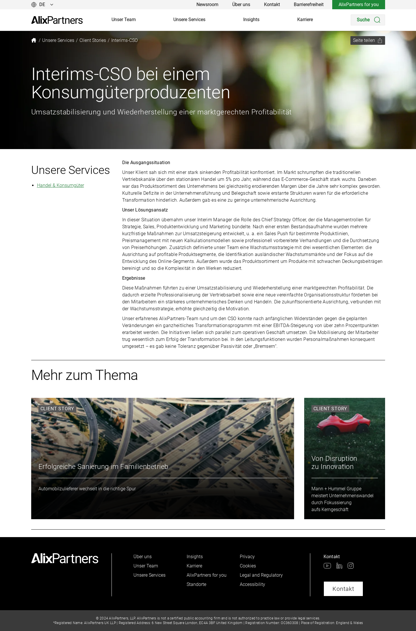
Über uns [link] (241, 4)
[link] (57, 20)
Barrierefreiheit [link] (309, 4)
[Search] (368, 19)
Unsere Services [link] (189, 19)
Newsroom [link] (207, 4)
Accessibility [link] (252, 584)
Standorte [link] (196, 584)
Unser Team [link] (124, 19)
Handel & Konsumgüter (60, 185)
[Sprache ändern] (42, 4)
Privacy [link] (247, 556)
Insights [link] (251, 19)
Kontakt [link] (272, 4)
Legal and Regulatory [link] (261, 575)
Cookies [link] (248, 566)
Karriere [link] (305, 19)
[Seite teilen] (367, 40)
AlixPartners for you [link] (359, 4)
